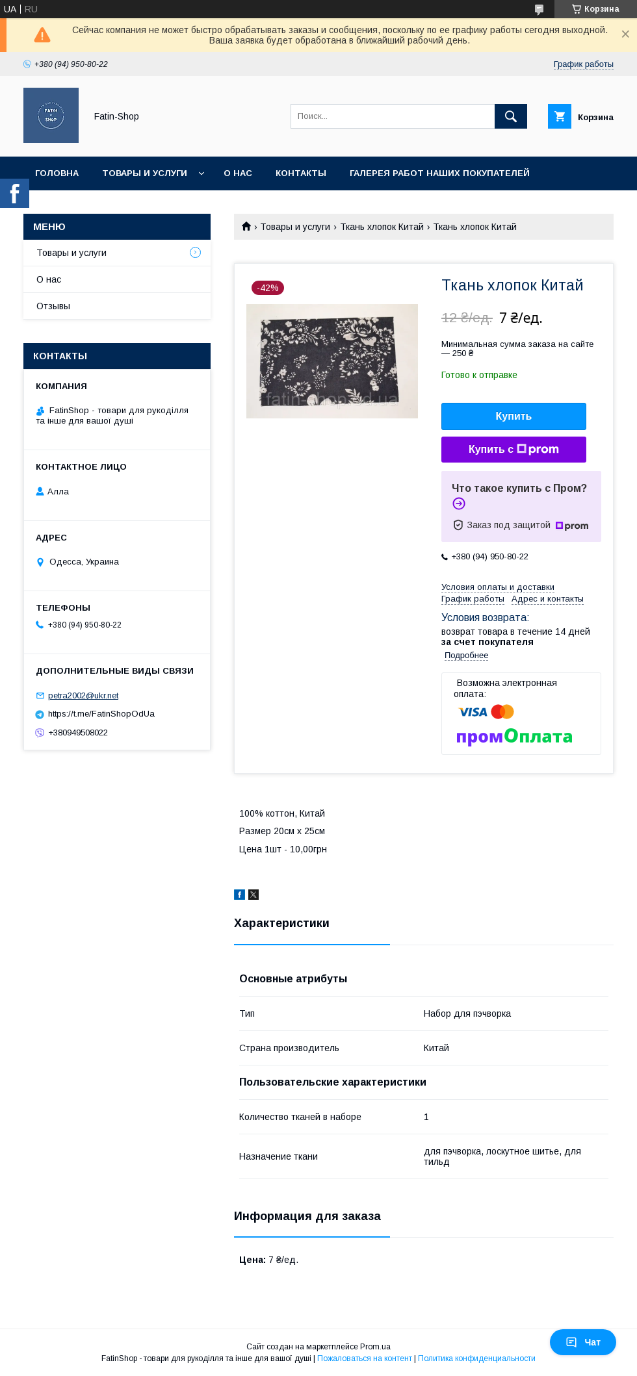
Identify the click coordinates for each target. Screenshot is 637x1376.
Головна (57, 173)
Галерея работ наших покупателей (440, 173)
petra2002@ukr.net (83, 695)
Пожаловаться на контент (364, 1358)
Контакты (301, 173)
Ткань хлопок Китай (382, 227)
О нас (238, 173)
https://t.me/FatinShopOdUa (101, 714)
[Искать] (511, 116)
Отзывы (53, 306)
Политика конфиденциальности (477, 1358)
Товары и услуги (144, 173)
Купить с (514, 449)
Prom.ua (375, 1346)
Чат (583, 1342)
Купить (514, 416)
